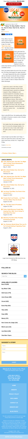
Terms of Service (16, 417)
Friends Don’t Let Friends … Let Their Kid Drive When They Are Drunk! (14, 198)
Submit (14, 362)
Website (14, 389)
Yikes (4, 309)
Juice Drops (6, 159)
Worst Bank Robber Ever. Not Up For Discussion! (13, 170)
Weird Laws (6, 326)
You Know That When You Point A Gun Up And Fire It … (14, 192)
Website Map (14, 407)
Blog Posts (14, 411)
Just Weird (6, 331)
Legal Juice (14, 13)
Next (14, 153)
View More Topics (6, 335)
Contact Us (14, 402)
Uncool (5, 301)
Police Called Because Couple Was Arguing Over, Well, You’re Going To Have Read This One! (13, 211)
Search (25, 276)
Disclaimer (14, 398)
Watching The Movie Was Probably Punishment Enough (13, 218)
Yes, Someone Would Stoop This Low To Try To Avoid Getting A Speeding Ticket (14, 225)
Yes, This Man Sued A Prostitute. (12, 204)
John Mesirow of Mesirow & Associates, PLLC (14, 432)
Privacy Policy (14, 394)
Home (10, 153)
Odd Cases (6, 292)
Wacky (4, 318)
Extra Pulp (8, 145)
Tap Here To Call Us (14, 3)
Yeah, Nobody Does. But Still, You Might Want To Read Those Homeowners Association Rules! (14, 163)
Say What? (6, 288)
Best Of (5, 284)
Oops (4, 314)
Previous (4, 153)
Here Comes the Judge (9, 322)
